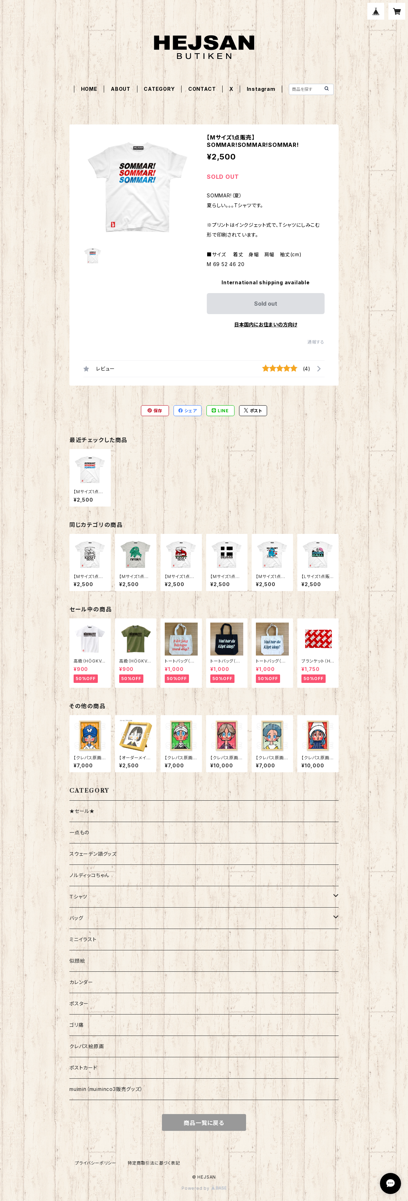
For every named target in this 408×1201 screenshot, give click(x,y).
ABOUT (120, 89)
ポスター (79, 1003)
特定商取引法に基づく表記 (154, 1163)
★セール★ (82, 811)
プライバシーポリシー (95, 1163)
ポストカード (83, 1068)
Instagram (261, 89)
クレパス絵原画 (86, 1046)
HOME (89, 89)
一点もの (79, 832)
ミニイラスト (83, 939)
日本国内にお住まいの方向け (265, 324)
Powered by (204, 1188)
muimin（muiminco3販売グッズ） (106, 1089)
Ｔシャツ (78, 897)
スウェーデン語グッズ (93, 854)
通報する (316, 342)
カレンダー (81, 982)
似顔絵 (77, 961)
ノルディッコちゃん (89, 875)
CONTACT (202, 89)
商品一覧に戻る (204, 1122)
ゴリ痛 (76, 1025)
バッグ (76, 918)
